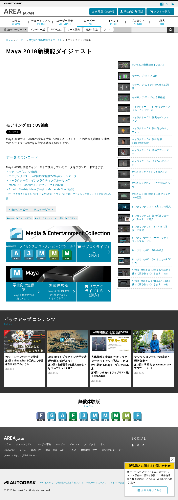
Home (9, 40)
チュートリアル (24, 444)
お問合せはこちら (150, 490)
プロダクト (90, 444)
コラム (7, 444)
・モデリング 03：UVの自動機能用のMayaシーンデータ (41, 176)
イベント (74, 444)
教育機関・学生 (89, 450)
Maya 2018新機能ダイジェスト (45, 40)
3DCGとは (9, 450)
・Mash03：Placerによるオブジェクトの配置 (34, 185)
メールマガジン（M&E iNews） (21, 455)
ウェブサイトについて (96, 482)
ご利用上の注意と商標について (69, 482)
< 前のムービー (18, 209)
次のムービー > (43, 209)
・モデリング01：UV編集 (22, 172)
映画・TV (36, 450)
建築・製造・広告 (54, 450)
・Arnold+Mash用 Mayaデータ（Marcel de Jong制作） (58, 193)
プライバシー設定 (116, 482)
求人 (102, 444)
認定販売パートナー (112, 450)
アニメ (72, 450)
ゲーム (22, 450)
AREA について (46, 482)
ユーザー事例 (44, 444)
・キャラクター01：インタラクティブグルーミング (38, 180)
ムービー (21, 40)
